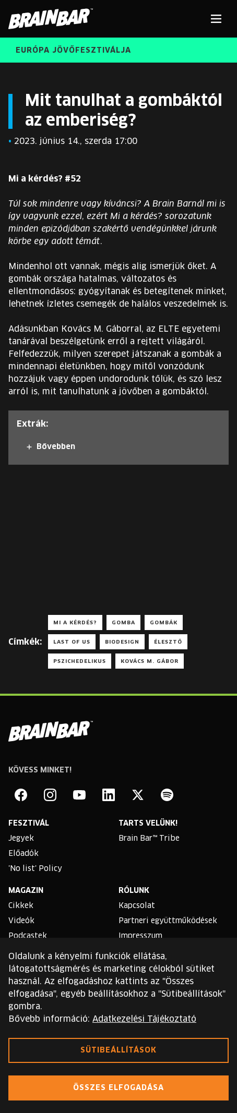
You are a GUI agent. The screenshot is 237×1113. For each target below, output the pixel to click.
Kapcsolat (136, 906)
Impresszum (140, 936)
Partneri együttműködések (167, 921)
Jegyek (21, 838)
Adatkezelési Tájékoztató (144, 1019)
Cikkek (20, 906)
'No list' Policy (35, 869)
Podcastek (27, 936)
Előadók (23, 853)
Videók (21, 921)
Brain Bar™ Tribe (149, 838)
